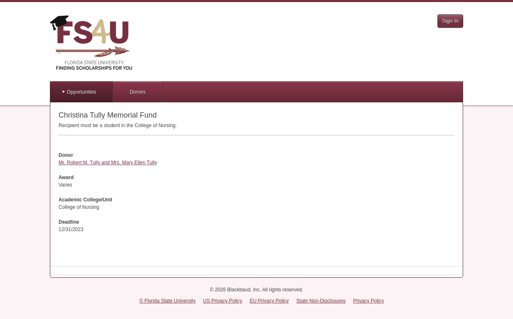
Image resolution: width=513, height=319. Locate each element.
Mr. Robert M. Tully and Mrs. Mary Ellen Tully (108, 162)
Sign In (450, 21)
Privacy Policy (368, 301)
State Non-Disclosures (321, 301)
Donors (137, 92)
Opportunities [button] (81, 92)
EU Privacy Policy (269, 301)
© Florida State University (167, 301)
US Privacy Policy (222, 301)
